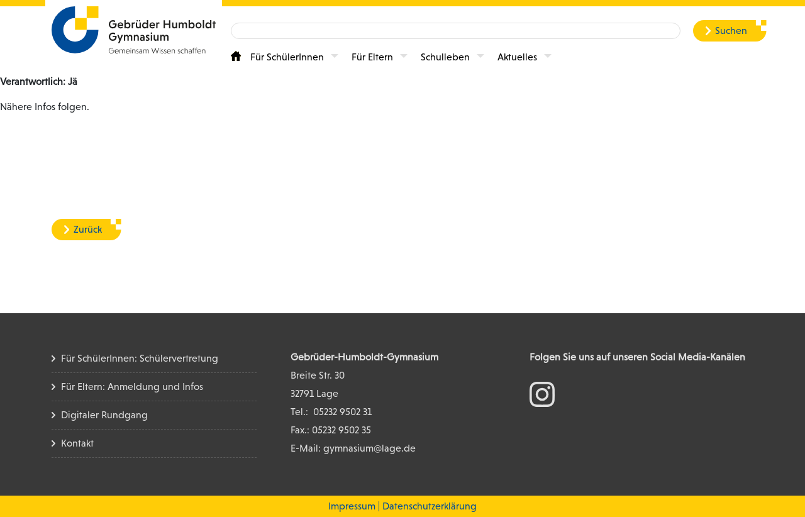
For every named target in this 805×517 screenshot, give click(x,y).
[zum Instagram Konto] (542, 393)
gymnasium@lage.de (369, 448)
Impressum (351, 506)
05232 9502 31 (342, 411)
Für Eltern (372, 57)
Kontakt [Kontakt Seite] (77, 443)
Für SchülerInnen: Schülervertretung (139, 358)
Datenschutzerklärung (429, 506)
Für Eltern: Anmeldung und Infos (132, 386)
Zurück (88, 229)
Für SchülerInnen (287, 57)
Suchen (731, 30)
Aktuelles (517, 57)
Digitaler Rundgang (104, 414)
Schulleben (445, 57)
